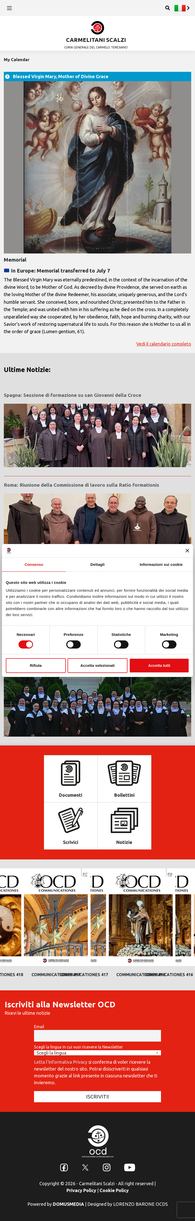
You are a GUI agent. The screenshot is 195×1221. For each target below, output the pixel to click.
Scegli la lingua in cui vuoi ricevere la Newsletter (78, 1047)
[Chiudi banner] (187, 550)
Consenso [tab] (34, 564)
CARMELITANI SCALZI (96, 40)
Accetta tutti (159, 665)
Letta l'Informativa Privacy (60, 1061)
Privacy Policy (81, 1190)
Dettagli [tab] (97, 564)
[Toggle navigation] (9, 8)
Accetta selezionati (97, 665)
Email (39, 1026)
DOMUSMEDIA (68, 1204)
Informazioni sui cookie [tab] (161, 564)
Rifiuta (36, 665)
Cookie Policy (114, 1190)
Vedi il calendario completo (163, 344)
